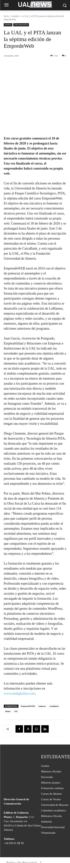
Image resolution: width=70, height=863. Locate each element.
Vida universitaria (21, 24)
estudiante (54, 683)
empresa (42, 683)
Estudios (15, 16)
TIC (16, 688)
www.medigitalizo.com (19, 670)
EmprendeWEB (28, 683)
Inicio (6, 16)
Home (7, 688)
